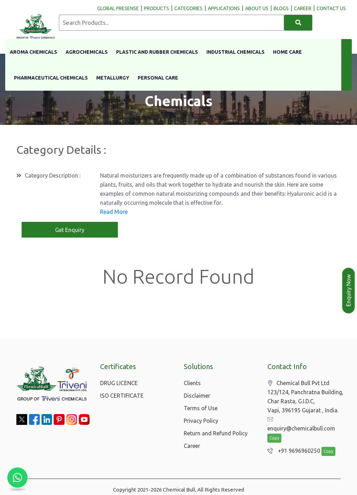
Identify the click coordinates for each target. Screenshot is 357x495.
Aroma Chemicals (33, 52)
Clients (192, 383)
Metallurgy (112, 78)
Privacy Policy (201, 421)
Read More (114, 212)
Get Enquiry (69, 230)
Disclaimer (197, 395)
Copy (274, 429)
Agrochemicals (87, 52)
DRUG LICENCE (119, 383)
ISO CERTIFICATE (122, 395)
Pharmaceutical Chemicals (51, 78)
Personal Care (158, 78)
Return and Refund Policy (216, 433)
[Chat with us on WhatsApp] (17, 477)
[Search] (298, 23)
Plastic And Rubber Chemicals (157, 52)
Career (192, 446)
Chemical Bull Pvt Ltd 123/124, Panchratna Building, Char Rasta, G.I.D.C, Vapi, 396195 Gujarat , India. (305, 397)
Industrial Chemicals (235, 52)
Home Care (287, 52)
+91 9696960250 (292, 442)
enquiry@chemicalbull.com (304, 420)
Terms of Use (201, 408)
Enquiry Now (348, 291)
